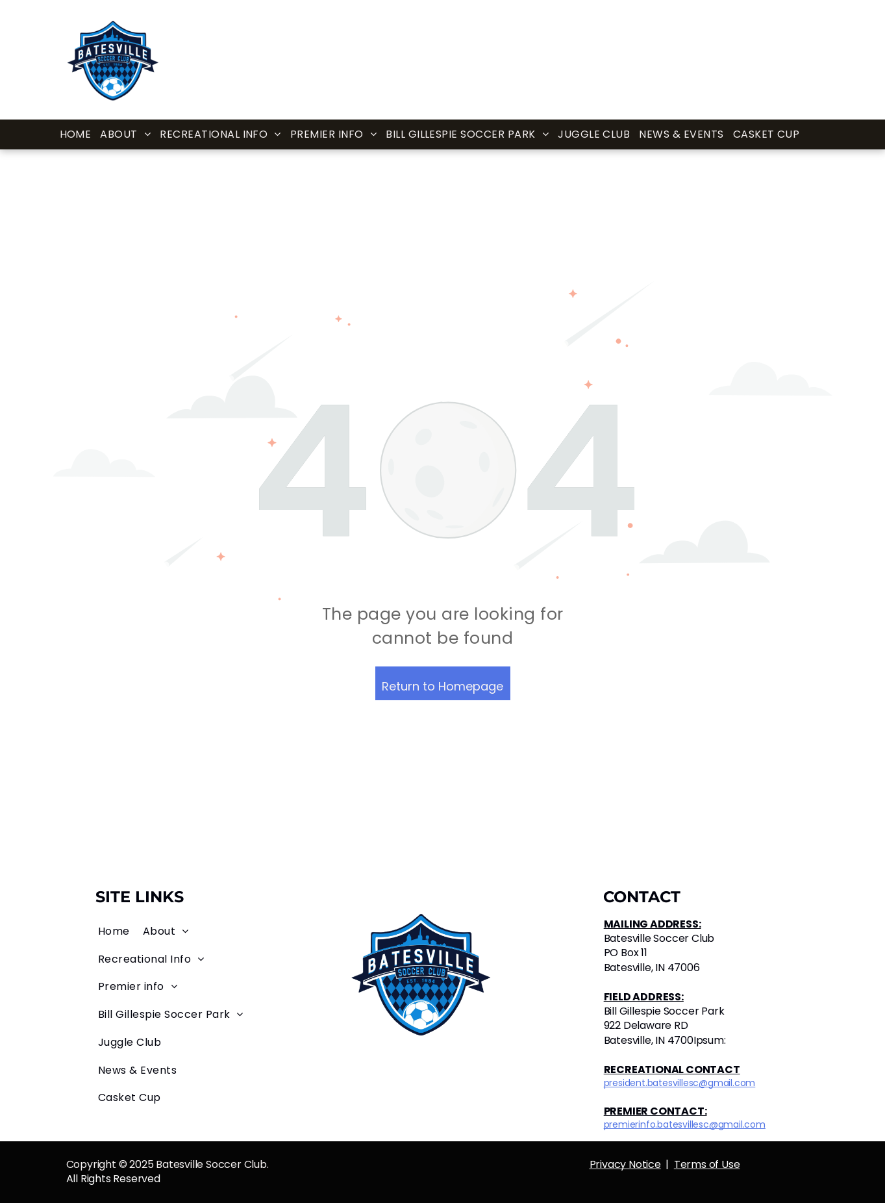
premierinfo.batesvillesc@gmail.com (685, 1124)
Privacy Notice (625, 1164)
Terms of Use (707, 1164)
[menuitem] (75, 135)
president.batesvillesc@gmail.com (680, 1082)
